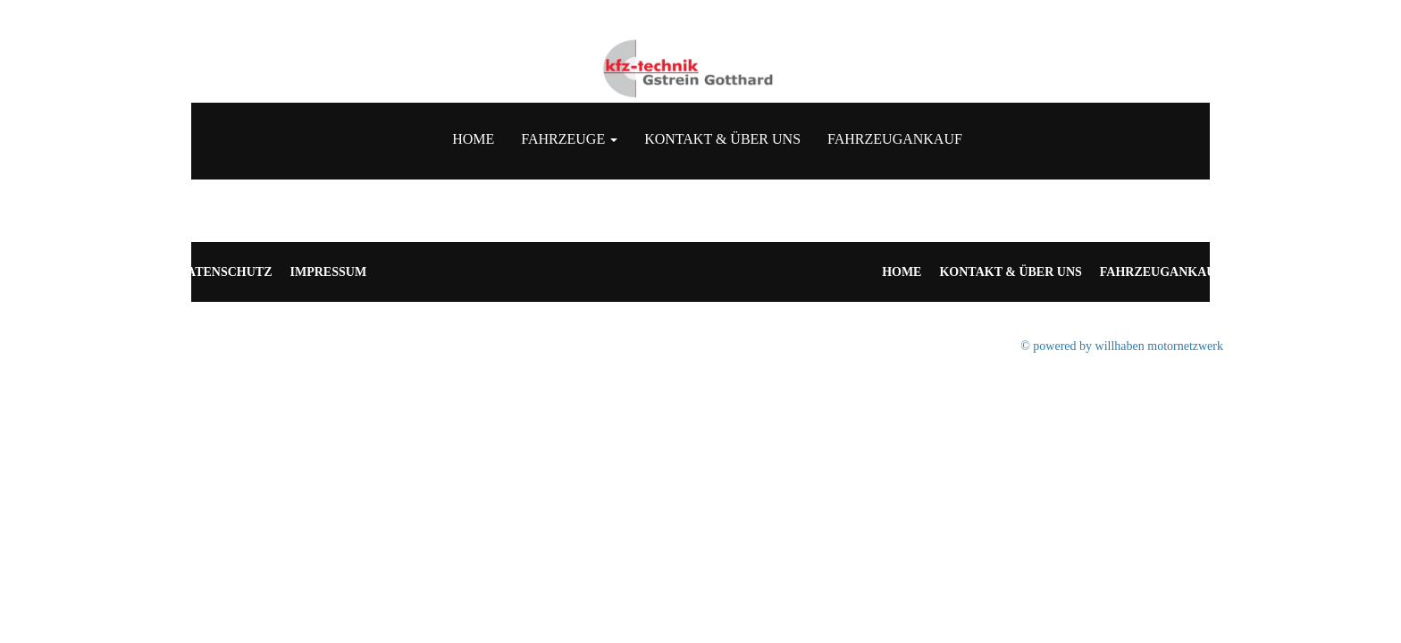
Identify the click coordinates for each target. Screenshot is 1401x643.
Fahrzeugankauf (894, 138)
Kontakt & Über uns (722, 138)
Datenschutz (225, 272)
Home (473, 138)
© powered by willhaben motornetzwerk (1121, 346)
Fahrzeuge (569, 138)
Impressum (328, 272)
